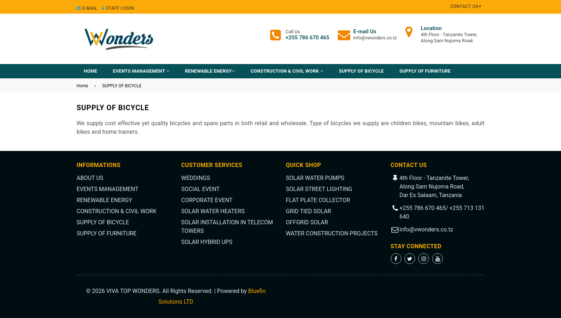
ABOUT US (90, 178)
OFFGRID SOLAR (307, 222)
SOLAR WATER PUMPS (315, 178)
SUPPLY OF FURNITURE (424, 71)
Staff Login (118, 8)
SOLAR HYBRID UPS (207, 242)
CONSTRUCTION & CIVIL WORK (286, 71)
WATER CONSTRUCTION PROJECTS (331, 233)
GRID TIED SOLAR (308, 211)
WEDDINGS (195, 178)
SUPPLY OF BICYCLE (361, 71)
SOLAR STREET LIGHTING (319, 189)
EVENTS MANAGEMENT (141, 71)
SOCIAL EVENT (200, 189)
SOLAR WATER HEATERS (213, 211)
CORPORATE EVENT (207, 200)
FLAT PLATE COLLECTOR (318, 200)
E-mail (87, 8)
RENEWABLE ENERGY (210, 71)
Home (90, 71)
